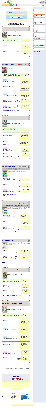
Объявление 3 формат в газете (8, 228)
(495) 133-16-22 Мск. (9, 0)
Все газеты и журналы (37, 51)
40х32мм (18, 101)
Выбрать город (5, 5)
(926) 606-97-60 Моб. (9, 3)
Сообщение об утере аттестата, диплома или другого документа (9, 40)
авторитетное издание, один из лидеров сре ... (18, 246)
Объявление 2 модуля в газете (8, 185)
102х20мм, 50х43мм (19, 358)
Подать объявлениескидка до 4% (24, 321)
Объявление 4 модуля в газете (8, 190)
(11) (38, 40)
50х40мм (16, 252)
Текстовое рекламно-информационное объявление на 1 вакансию (9, 179)
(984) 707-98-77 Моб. (9, 2)
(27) (39, 19)
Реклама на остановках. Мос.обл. (39, 48)
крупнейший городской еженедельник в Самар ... (18, 124)
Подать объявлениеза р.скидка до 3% (25, 46)
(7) (38, 23)
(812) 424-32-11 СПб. (9, 1)
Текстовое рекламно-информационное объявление (9, 80)
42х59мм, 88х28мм (19, 291)
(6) (38, 16)
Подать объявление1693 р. (25, 129)
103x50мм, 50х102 (18, 155)
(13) (38, 26)
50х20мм (18, 352)
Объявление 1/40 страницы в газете (8, 251)
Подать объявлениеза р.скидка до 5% (25, 101)
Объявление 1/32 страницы (8, 286)
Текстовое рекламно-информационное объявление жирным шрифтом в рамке (10, 345)
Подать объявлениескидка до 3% (24, 136)
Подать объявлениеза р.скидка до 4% (25, 352)
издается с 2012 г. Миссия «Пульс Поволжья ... (18, 70)
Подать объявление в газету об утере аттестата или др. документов (39, 30)
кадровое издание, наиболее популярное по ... (18, 210)
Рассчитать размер (16, 17)
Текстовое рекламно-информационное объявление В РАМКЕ (10, 94)
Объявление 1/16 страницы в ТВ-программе (9, 291)
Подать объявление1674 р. (25, 40)
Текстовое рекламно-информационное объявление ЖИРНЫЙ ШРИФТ (10, 87)
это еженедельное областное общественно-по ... (18, 36)
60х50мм (18, 222)
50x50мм (18, 149)
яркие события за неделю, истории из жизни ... (18, 310)
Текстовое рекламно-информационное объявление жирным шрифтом (10, 329)
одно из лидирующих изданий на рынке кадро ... (18, 173)
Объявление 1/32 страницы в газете (9, 101)
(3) (39, 46)
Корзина (42, 5)
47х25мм (18, 46)
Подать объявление (24, 179)
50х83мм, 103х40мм (16, 257)
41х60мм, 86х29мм (18, 185)
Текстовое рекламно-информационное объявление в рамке (10, 337)
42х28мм (19, 286)
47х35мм (18, 52)
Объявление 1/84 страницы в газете (9, 352)
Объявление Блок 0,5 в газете (8, 46)
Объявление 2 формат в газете (8, 222)
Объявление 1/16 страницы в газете (9, 106)
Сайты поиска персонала (38, 38)
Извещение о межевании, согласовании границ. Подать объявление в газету (38, 35)
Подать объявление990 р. (25, 75)
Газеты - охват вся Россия (38, 40)
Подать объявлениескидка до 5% (25, 81)
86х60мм (18, 191)
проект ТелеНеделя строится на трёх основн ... (18, 275)
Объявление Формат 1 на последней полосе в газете (7, 149)
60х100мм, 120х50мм (18, 228)
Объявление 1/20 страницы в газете (8, 257)
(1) (38, 38)
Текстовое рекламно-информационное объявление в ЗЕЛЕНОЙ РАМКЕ (9, 143)
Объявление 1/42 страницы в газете (9, 358)
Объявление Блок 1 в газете (8, 52)
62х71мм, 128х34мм (19, 106)
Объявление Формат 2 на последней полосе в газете (7, 155)
